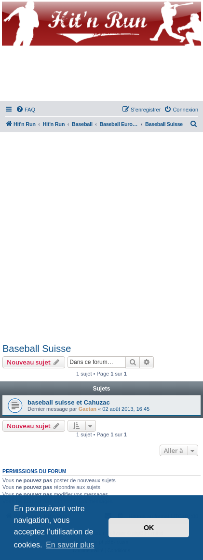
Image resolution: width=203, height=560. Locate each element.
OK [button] (149, 528)
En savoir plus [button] (70, 545)
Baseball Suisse (36, 348)
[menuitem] (25, 109)
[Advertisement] (101, 235)
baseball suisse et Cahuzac (68, 402)
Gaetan (87, 409)
